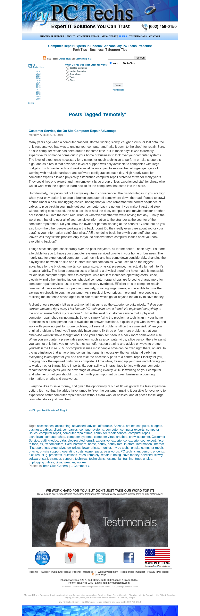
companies (70, 429)
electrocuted (76, 440)
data (63, 440)
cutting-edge (49, 440)
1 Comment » (80, 466)
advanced (79, 426)
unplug (147, 458)
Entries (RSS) (65, 59)
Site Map (101, 574)
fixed (68, 444)
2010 (38, 94)
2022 (38, 74)
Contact (140, 572)
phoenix (158, 451)
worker (81, 462)
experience (119, 440)
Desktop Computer (78, 68)
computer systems (79, 436)
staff (45, 458)
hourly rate (115, 444)
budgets (156, 426)
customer (143, 436)
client (57, 429)
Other (72, 80)
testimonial (113, 458)
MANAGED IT (109, 36)
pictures (34, 455)
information (144, 444)
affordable (105, 426)
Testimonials (127, 572)
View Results (118, 90)
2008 (38, 99)
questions (70, 455)
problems (55, 455)
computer (112, 429)
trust (138, 458)
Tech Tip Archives (36, 67)
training (128, 458)
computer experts (132, 429)
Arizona (119, 426)
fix (41, 444)
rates (82, 455)
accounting (62, 426)
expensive (103, 440)
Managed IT (89, 572)
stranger (55, 458)
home (92, 444)
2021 (38, 76)
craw (132, 436)
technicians (97, 458)
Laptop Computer (78, 71)
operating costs (73, 451)
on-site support (50, 451)
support (68, 458)
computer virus (104, 436)
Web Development (108, 572)
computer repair (50, 433)
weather (69, 462)
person (146, 451)
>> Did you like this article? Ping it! (48, 410)
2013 (38, 87)
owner (89, 451)
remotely (93, 455)
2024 (38, 71)
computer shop (55, 436)
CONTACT (154, 36)
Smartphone (75, 74)
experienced (137, 440)
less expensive (55, 447)
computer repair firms (77, 433)
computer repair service (110, 433)
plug (44, 455)
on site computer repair (147, 447)
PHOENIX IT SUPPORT (52, 36)
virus (59, 462)
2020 (38, 78)
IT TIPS (123, 36)
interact (159, 444)
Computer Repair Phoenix (66, 572)
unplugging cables (41, 462)
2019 (38, 81)
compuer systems (91, 429)
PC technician (130, 451)
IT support (36, 447)
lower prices (90, 447)
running (116, 455)
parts (98, 451)
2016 (38, 83)
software (34, 458)
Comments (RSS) (84, 59)
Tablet (72, 77)
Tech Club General (56, 466)
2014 (38, 85)
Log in (31, 103)
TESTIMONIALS (138, 36)
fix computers (54, 444)
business (35, 429)
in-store (129, 444)
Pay (159, 572)
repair (105, 455)
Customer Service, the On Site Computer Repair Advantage (72, 130)
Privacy (151, 572)
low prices (73, 447)
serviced (147, 455)
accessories (45, 426)
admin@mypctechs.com (116, 582)
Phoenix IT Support (39, 572)
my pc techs (121, 447)
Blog (166, 572)
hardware (80, 444)
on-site (33, 451)
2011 (38, 92)
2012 (38, 90)
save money (131, 455)
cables (47, 429)
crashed (121, 436)
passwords (111, 451)
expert (151, 440)
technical (81, 458)
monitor (106, 447)
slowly (158, 455)
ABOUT (71, 36)
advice (92, 426)
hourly (102, 444)
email (90, 440)
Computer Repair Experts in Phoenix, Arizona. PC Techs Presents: (100, 46)
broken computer (137, 426)
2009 (38, 96)
